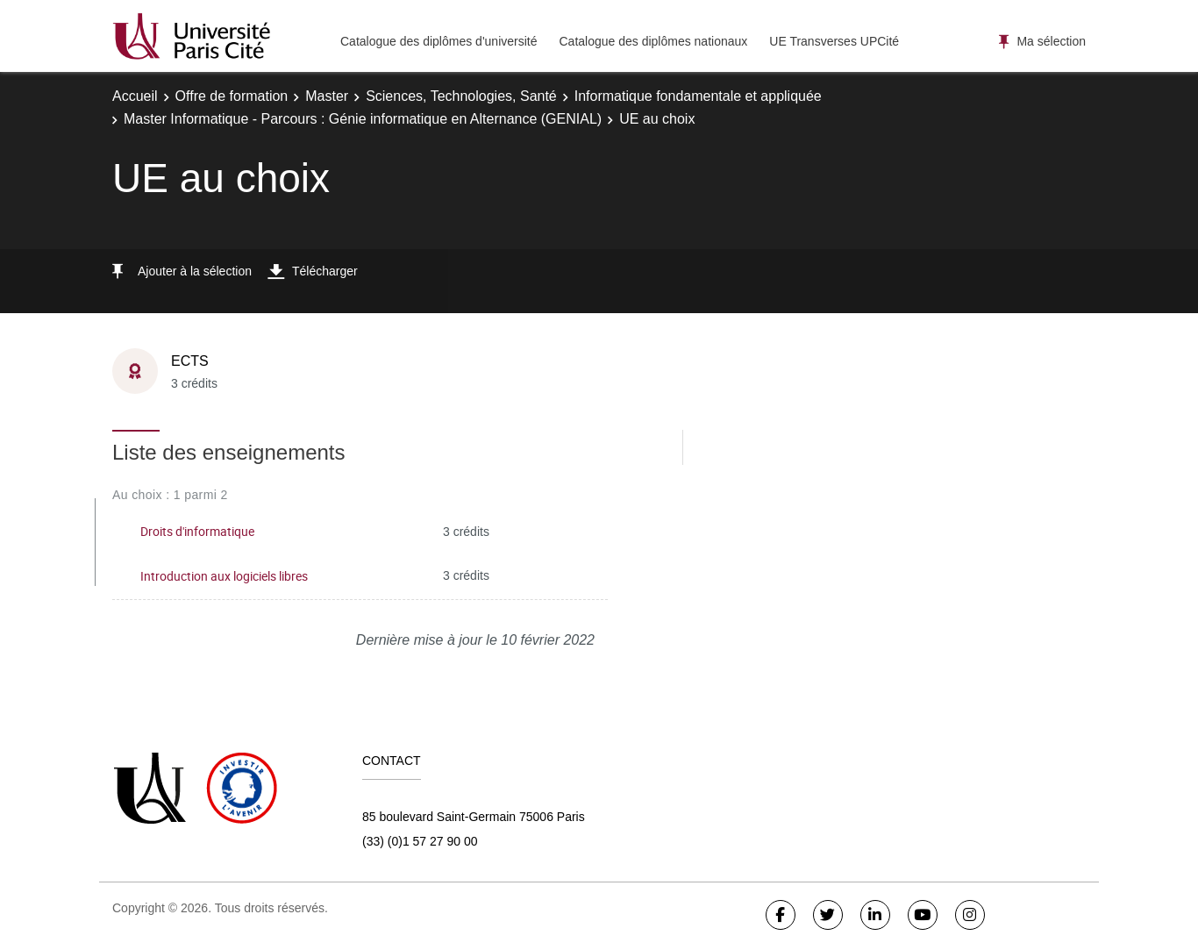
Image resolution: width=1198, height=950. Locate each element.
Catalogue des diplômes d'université (438, 41)
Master (326, 96)
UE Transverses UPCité (834, 41)
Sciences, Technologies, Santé (461, 96)
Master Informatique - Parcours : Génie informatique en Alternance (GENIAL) (363, 118)
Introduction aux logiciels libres (224, 576)
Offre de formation (232, 96)
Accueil (135, 96)
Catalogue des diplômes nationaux (653, 41)
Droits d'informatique (197, 531)
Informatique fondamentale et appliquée (698, 96)
